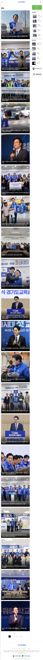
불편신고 (29, 648)
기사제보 (19, 648)
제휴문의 (24, 648)
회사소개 (14, 648)
